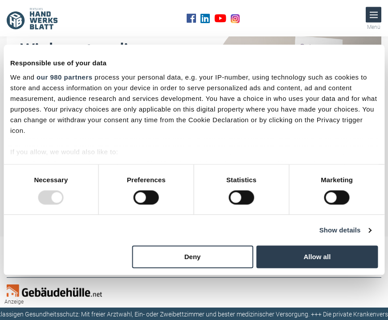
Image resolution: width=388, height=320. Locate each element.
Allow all (317, 257)
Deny (192, 257)
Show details (340, 230)
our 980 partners (65, 77)
